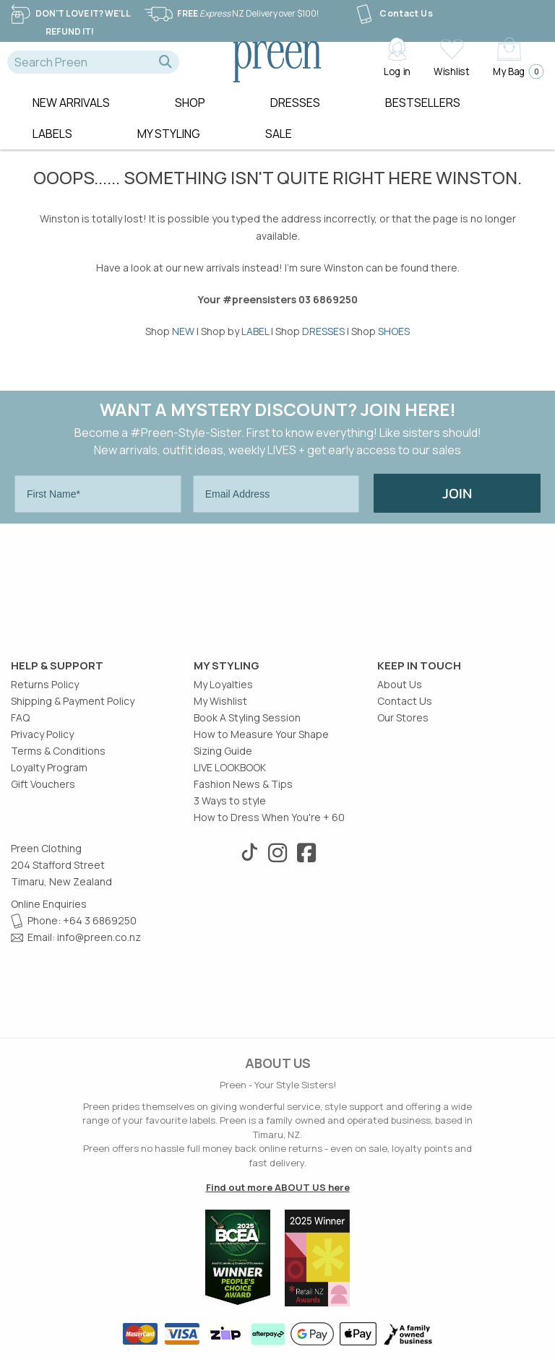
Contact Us (393, 13)
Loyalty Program (49, 767)
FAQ (20, 717)
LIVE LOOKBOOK (230, 767)
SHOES (394, 331)
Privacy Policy (42, 734)
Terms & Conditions (58, 751)
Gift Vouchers (43, 784)
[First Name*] (97, 494)
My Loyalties (223, 684)
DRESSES (323, 331)
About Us (399, 684)
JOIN (457, 493)
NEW (183, 331)
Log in (397, 70)
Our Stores (403, 717)
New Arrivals (71, 102)
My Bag (514, 71)
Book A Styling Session (247, 717)
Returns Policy (45, 684)
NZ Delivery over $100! (231, 13)
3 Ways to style (230, 800)
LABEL (255, 331)
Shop (190, 102)
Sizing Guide (223, 751)
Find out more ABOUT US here (278, 1187)
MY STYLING (168, 134)
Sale (278, 134)
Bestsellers (422, 102)
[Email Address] (276, 494)
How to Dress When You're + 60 (269, 817)
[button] (165, 62)
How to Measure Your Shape (261, 734)
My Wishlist (220, 701)
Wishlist (451, 70)
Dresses (295, 102)
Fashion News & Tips (243, 784)
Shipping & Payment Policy (72, 701)
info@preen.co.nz (99, 937)
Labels (52, 134)
